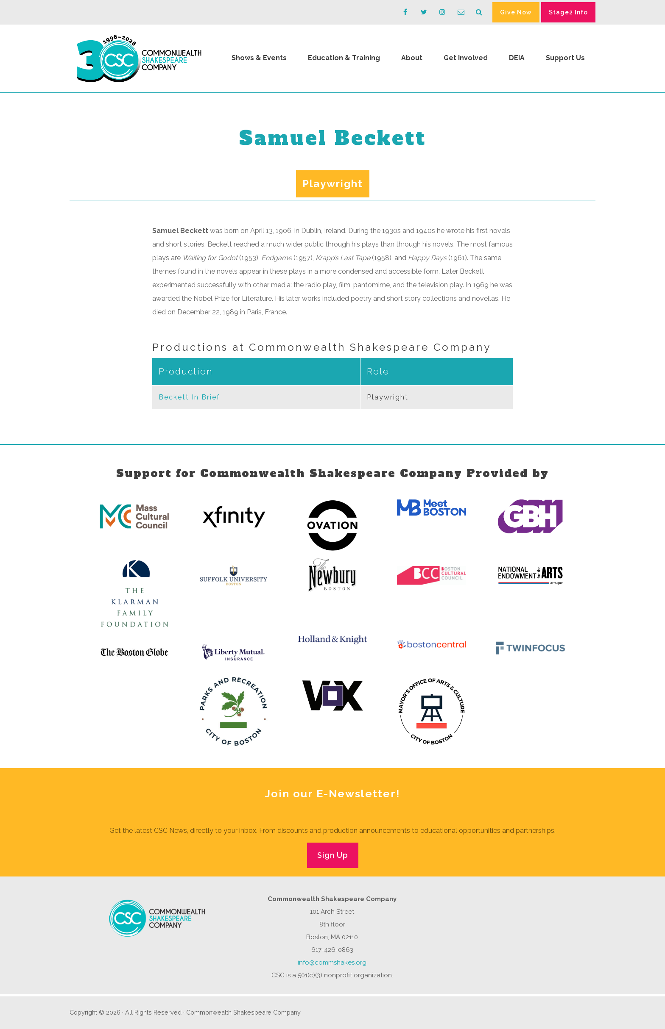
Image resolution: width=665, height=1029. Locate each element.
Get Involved (466, 58)
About (411, 58)
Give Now (516, 12)
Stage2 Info (568, 12)
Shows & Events (259, 58)
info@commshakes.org (332, 962)
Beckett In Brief (189, 397)
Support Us (565, 58)
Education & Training (344, 58)
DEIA (517, 58)
